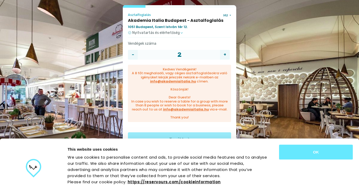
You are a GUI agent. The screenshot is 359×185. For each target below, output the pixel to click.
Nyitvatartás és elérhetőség (155, 33)
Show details (271, 175)
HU (226, 15)
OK (316, 124)
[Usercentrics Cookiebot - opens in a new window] (33, 175)
